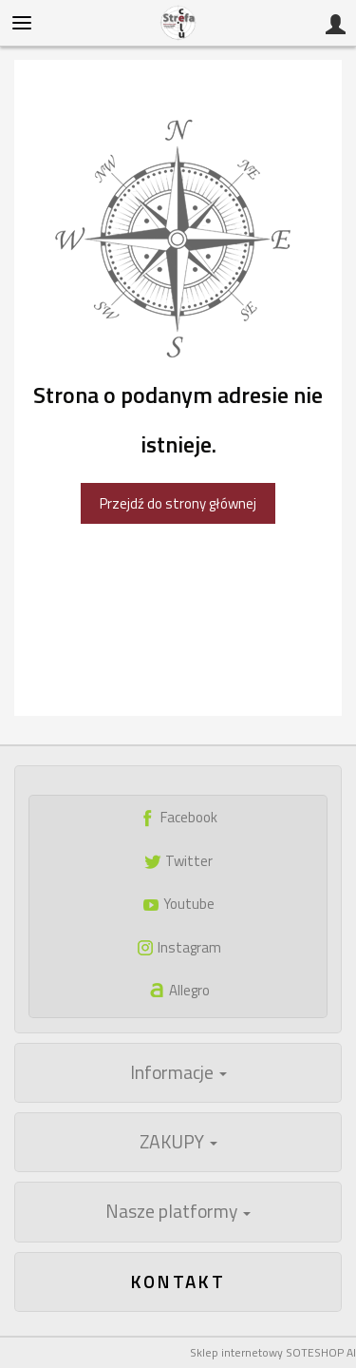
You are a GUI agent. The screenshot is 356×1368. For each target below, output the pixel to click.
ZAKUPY (178, 1141)
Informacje (178, 1072)
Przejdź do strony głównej (178, 503)
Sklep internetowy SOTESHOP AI (273, 1352)
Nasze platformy (178, 1211)
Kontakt (178, 1281)
